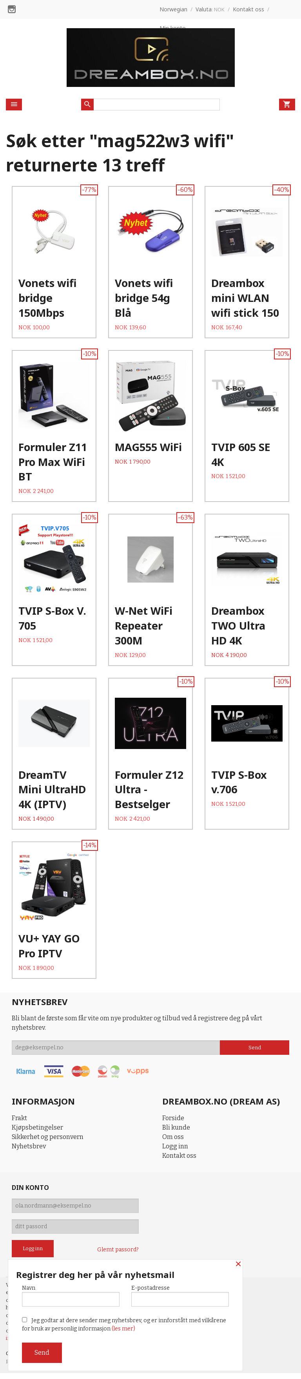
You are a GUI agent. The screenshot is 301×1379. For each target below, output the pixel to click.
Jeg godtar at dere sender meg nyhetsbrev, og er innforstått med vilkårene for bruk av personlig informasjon (124, 1324)
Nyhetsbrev (29, 1152)
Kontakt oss (179, 1161)
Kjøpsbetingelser (37, 1133)
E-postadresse (180, 1296)
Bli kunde (176, 1133)
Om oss (173, 1142)
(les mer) (123, 1328)
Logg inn (175, 1152)
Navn (71, 1296)
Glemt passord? (118, 1255)
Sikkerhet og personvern (47, 1142)
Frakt (19, 1124)
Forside (173, 1124)
